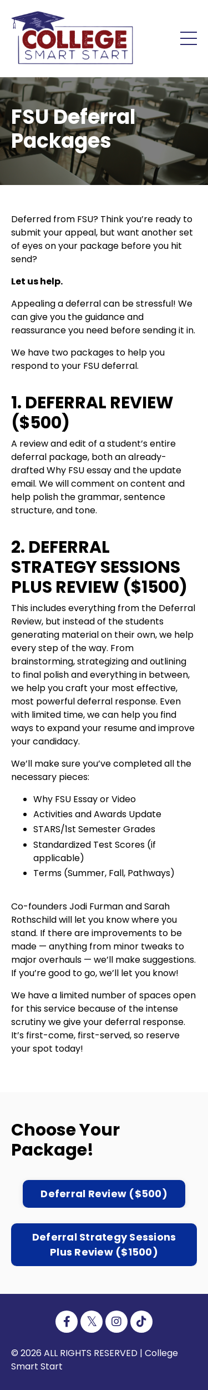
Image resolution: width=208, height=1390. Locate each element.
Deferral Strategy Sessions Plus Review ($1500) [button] (104, 1244)
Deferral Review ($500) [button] (104, 1194)
